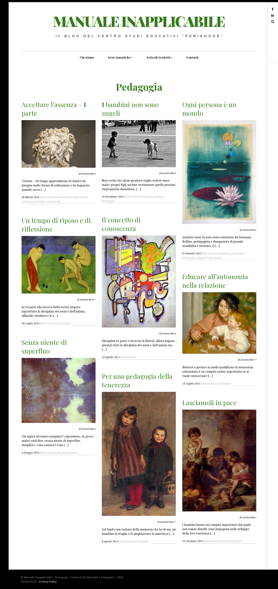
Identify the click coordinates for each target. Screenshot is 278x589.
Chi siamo (87, 57)
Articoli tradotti (158, 57)
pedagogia (108, 201)
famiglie (147, 196)
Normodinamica (67, 452)
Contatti (192, 57)
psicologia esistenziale (46, 201)
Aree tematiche (119, 57)
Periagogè (64, 323)
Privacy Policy (48, 581)
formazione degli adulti (72, 197)
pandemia (237, 253)
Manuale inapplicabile (139, 21)
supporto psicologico (209, 257)
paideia (26, 201)
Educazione (49, 197)
